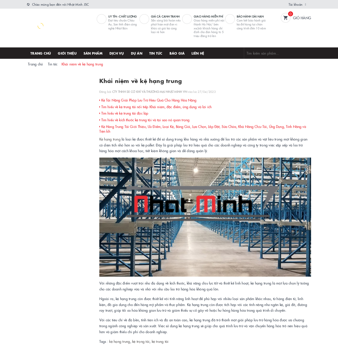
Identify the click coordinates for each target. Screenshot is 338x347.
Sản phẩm (93, 53)
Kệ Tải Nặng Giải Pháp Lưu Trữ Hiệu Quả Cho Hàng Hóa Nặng (148, 100)
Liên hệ (197, 53)
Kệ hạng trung (110, 139)
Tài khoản (295, 4)
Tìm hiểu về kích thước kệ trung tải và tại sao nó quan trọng (144, 119)
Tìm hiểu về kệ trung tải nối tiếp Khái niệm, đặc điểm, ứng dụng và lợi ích (155, 106)
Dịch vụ (116, 53)
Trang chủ (40, 53)
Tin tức (156, 53)
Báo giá (177, 53)
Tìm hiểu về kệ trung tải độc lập (123, 113)
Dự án (136, 53)
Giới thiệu (67, 53)
